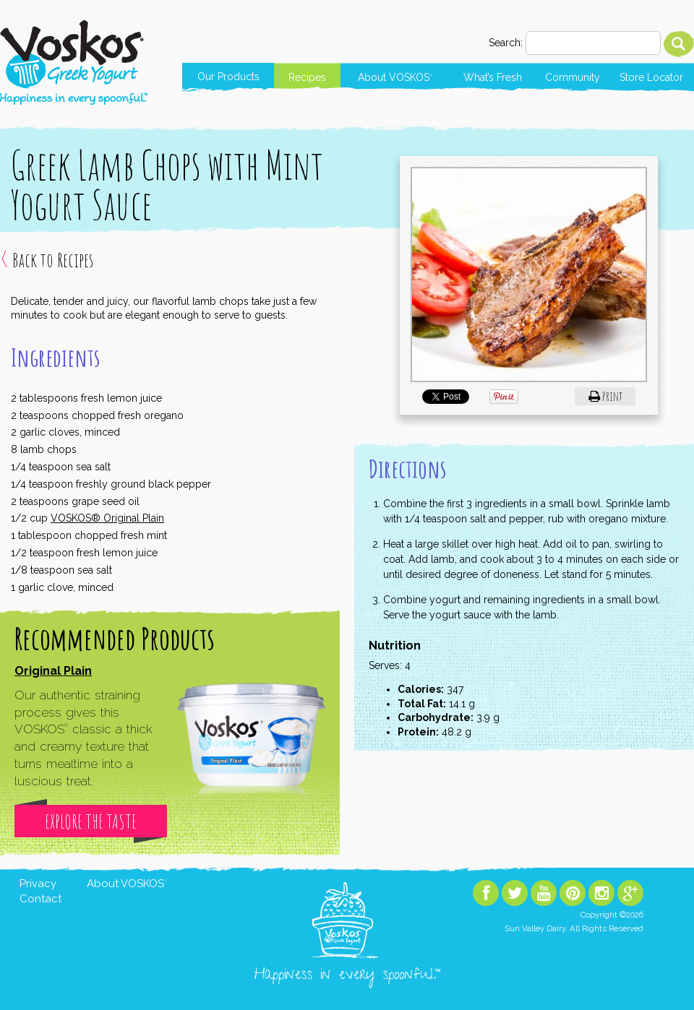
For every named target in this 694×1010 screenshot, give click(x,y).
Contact (40, 898)
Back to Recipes (52, 260)
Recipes (307, 77)
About (395, 77)
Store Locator (651, 77)
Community (572, 77)
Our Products (228, 76)
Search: (506, 42)
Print (605, 396)
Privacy (38, 883)
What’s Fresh (492, 77)
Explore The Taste (91, 821)
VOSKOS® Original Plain (107, 518)
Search (679, 44)
